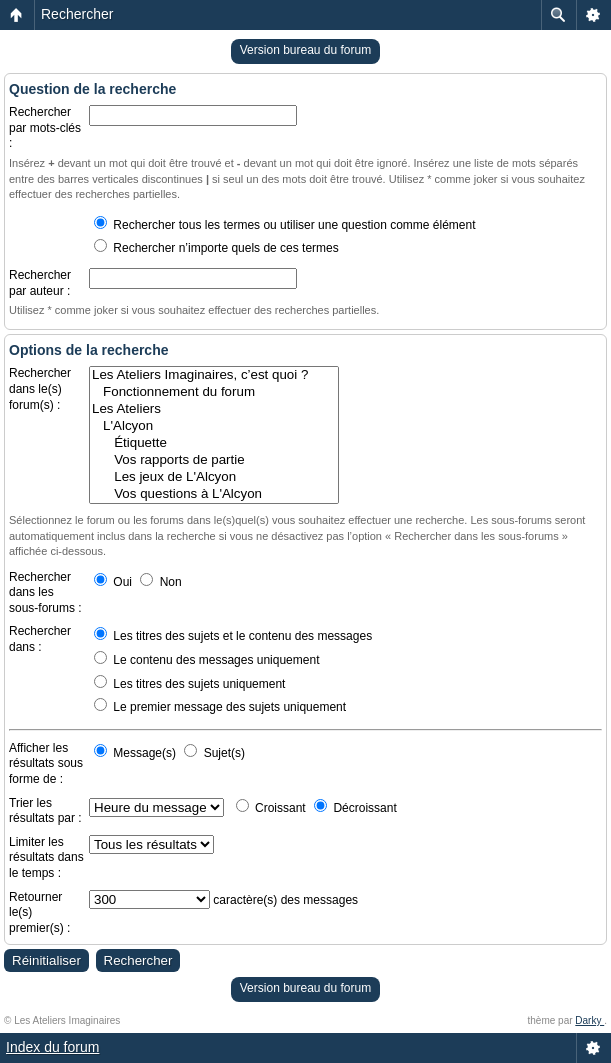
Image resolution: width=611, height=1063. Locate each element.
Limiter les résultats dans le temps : (46, 857)
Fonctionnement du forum (214, 392)
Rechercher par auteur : (40, 283)
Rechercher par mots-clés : (45, 127)
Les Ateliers (214, 409)
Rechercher (77, 14)
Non (160, 582)
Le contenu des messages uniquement (206, 660)
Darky (589, 1020)
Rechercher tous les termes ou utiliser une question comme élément (285, 225)
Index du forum (52, 1047)
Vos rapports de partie (214, 460)
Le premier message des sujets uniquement (220, 707)
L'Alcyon (214, 426)
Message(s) (136, 753)
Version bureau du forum (305, 50)
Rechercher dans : (40, 639)
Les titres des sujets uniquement (189, 684)
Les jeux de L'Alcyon (214, 477)
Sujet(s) (214, 753)
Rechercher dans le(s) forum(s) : (40, 388)
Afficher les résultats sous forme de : (46, 763)
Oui (113, 582)
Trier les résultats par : (45, 811)
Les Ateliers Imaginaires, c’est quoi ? (214, 375)
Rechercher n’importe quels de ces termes (216, 248)
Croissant (271, 808)
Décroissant (355, 808)
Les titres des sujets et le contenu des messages (233, 636)
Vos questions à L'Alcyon (214, 494)
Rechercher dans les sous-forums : (45, 592)
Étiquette (214, 443)
